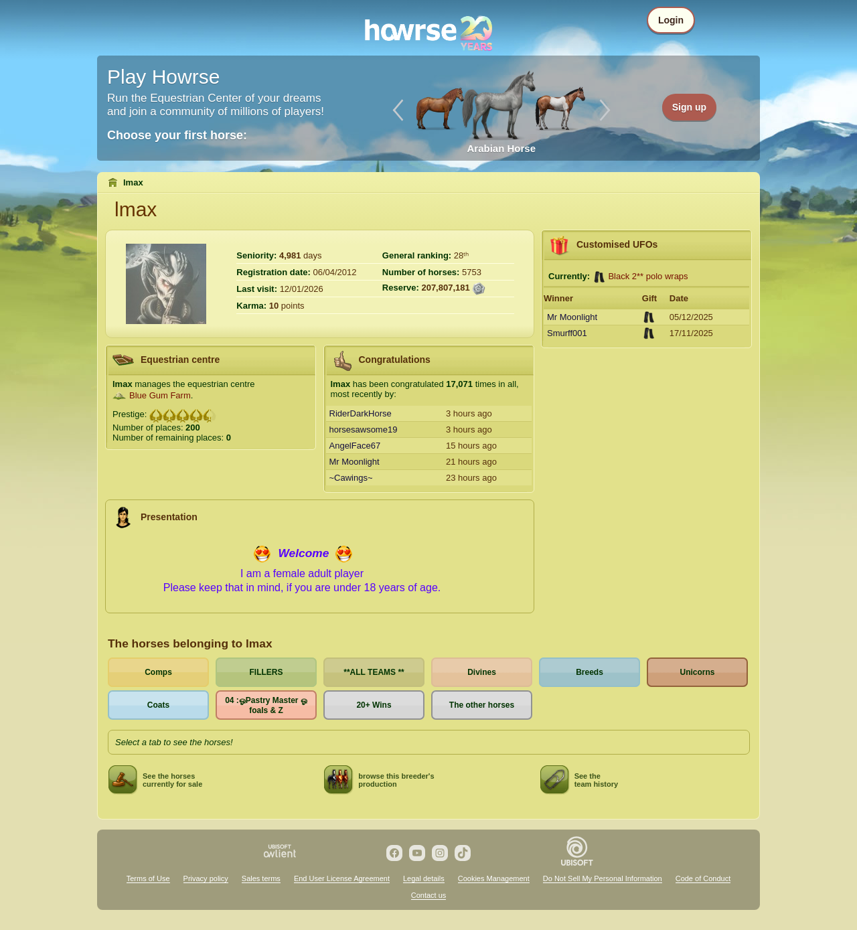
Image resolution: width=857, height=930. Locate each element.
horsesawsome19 (363, 429)
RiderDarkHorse (360, 413)
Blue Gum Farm (160, 395)
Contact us (429, 895)
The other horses (481, 705)
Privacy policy (205, 878)
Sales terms (261, 878)
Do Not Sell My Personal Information (602, 878)
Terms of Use (148, 878)
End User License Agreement (342, 878)
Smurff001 (567, 333)
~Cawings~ (351, 478)
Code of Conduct (703, 878)
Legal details (424, 878)
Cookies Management (494, 878)
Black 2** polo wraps (648, 276)
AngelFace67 (355, 446)
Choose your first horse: (177, 135)
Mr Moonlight (354, 462)
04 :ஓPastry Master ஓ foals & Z (266, 705)
